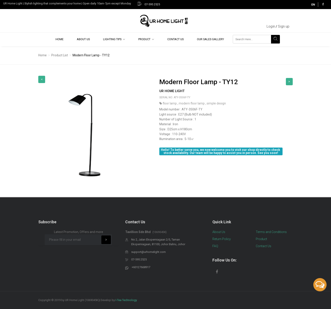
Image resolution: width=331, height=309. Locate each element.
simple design (216, 103)
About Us (83, 39)
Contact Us (175, 39)
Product (144, 39)
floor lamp (170, 103)
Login (270, 26)
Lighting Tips (112, 39)
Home (60, 39)
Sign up (283, 26)
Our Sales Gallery (210, 39)
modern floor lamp (192, 103)
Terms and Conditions (271, 232)
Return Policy (221, 239)
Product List (59, 55)
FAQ (215, 246)
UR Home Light (172, 91)
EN (313, 4)
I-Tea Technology (126, 300)
